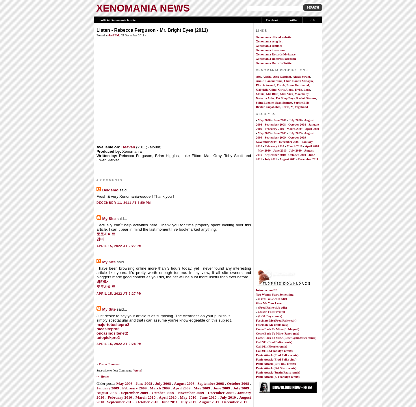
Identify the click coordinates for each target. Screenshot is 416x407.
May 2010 (188, 397)
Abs (258, 76)
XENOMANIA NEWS (143, 8)
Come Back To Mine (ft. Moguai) (277, 329)
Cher (287, 81)
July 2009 (241, 388)
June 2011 (169, 402)
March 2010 (145, 397)
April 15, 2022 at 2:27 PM (119, 246)
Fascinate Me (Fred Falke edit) (276, 320)
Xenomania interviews (270, 50)
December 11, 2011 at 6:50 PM (123, 202)
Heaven (128, 147)
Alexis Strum (301, 76)
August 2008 (184, 383)
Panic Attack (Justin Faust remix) (278, 372)
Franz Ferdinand (298, 85)
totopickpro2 (108, 337)
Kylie (298, 89)
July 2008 (163, 383)
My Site (109, 218)
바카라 (102, 281)
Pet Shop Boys (285, 98)
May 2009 (202, 388)
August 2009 (106, 393)
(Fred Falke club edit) (272, 298)
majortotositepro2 (112, 324)
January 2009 (107, 388)
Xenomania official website (273, 37)
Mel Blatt (272, 94)
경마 (100, 239)
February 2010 (119, 397)
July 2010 (228, 397)
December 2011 (234, 402)
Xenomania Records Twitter (274, 63)
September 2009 (134, 393)
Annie (260, 81)
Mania (260, 94)
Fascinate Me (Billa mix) (272, 324)
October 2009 (163, 393)
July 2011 (188, 402)
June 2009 (221, 388)
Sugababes (273, 107)
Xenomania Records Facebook (276, 58)
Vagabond (301, 107)
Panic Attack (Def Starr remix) (276, 368)
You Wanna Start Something (275, 294)
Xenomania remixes (269, 45)
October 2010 (147, 402)
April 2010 (168, 397)
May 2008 (124, 383)
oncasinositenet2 (112, 333)
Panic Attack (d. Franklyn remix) (278, 376)
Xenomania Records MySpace (276, 54)
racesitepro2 (107, 329)
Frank (281, 85)
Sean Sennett (283, 102)
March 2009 (160, 388)
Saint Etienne (265, 102)
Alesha (267, 76)
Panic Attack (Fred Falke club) (276, 359)
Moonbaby (302, 94)
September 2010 (120, 402)
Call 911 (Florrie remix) (271, 346)
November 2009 (191, 393)
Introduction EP (266, 290)
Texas (285, 107)
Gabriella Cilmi (266, 89)
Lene (307, 89)
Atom (137, 370)
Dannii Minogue (303, 81)
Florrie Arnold (265, 85)
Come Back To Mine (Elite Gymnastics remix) (286, 337)
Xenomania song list (269, 41)
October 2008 (238, 383)
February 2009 (134, 388)
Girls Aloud (286, 89)
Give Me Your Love (269, 303)
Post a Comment (109, 364)
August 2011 (209, 402)
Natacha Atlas (265, 98)
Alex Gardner (282, 76)
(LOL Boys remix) (270, 316)
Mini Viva (286, 94)
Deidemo (110, 190)
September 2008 (211, 383)
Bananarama (274, 81)
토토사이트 (105, 234)
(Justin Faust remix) (271, 311)
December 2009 (221, 393)
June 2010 (208, 397)
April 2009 (181, 388)
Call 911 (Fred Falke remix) (274, 342)
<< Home (102, 376)
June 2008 (143, 383)
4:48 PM (113, 35)
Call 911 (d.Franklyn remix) (274, 350)
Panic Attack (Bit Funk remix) (276, 363)
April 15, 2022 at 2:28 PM (119, 344)
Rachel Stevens (306, 98)
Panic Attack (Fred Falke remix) (277, 355)
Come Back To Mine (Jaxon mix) (277, 333)
